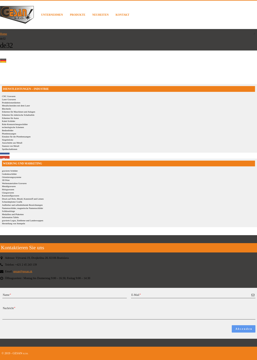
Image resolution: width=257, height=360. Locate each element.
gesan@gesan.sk (22, 271)
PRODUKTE (77, 14)
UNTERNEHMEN (52, 14)
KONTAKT (122, 14)
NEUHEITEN (100, 14)
